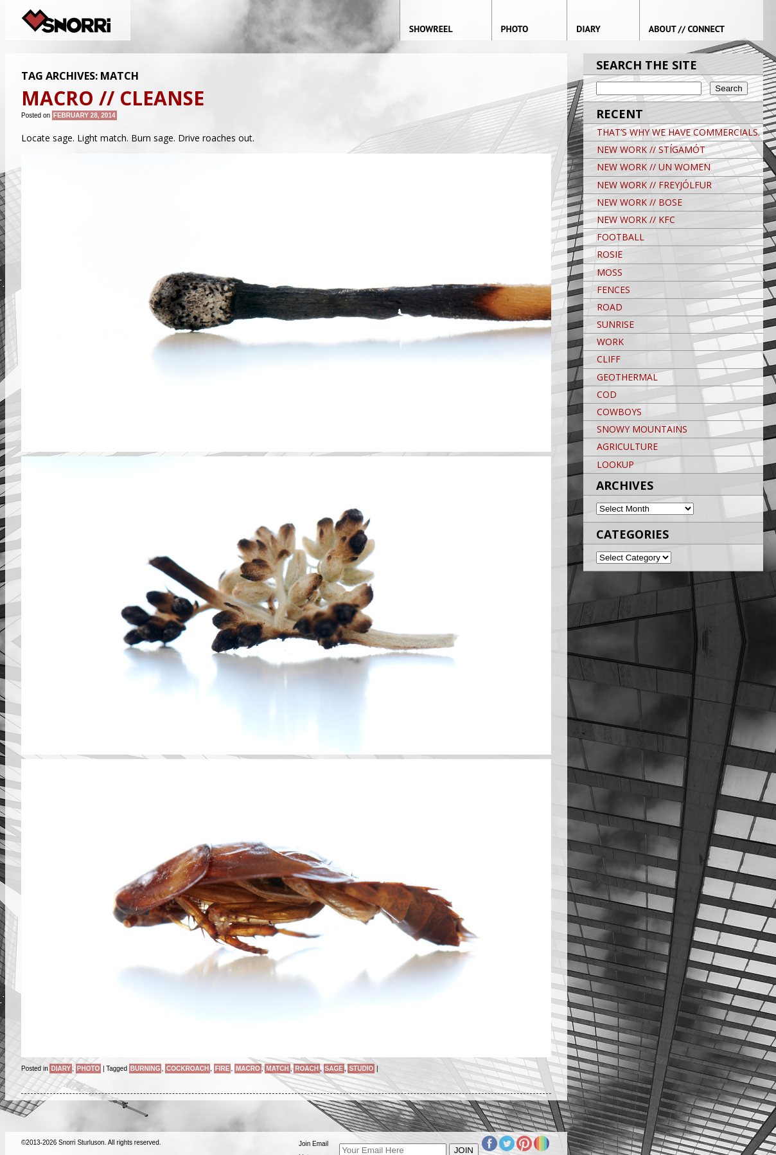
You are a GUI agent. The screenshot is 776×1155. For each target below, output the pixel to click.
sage (334, 1068)
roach (307, 1068)
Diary (61, 1068)
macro (248, 1068)
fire (222, 1068)
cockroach (187, 1068)
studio (361, 1068)
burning (145, 1068)
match (277, 1068)
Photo (88, 1068)
